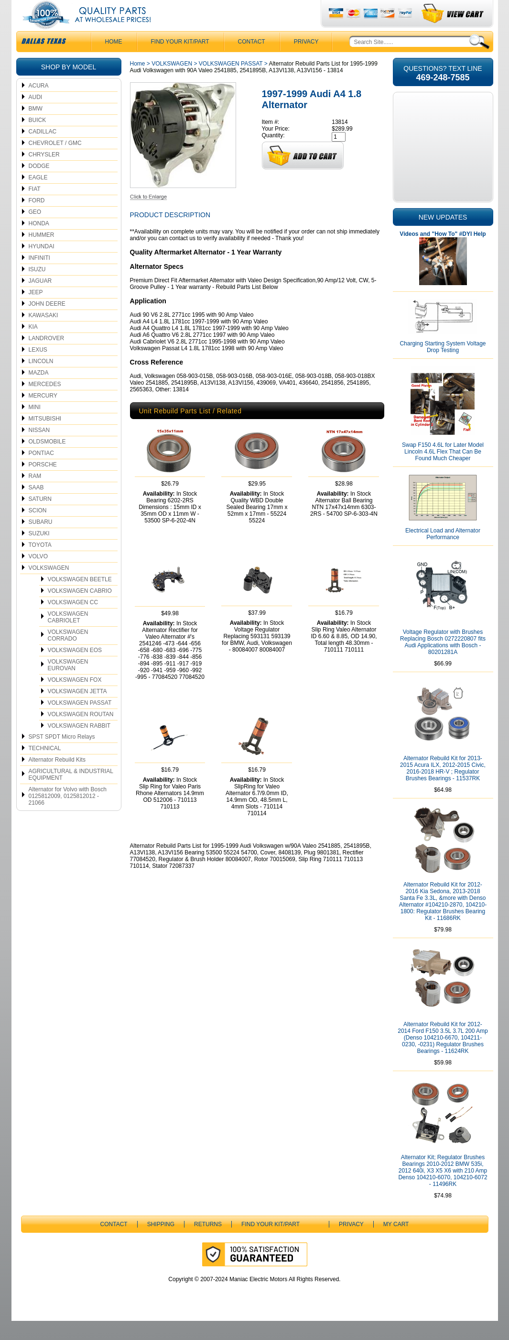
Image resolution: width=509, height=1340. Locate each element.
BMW (36, 127)
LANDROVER (47, 357)
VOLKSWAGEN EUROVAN (68, 684)
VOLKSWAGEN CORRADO (68, 654)
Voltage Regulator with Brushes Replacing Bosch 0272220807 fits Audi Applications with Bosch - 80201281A (443, 661)
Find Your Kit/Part (180, 60)
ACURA (39, 104)
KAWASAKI (43, 334)
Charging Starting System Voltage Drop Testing (443, 366)
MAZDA (39, 391)
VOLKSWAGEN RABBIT (79, 745)
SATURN (40, 518)
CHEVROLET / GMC (55, 162)
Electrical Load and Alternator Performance (442, 553)
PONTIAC (41, 472)
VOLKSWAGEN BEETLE (80, 598)
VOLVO (38, 575)
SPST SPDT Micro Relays (62, 756)
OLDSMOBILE (47, 460)
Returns (208, 1243)
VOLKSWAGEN (49, 587)
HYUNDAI (41, 265)
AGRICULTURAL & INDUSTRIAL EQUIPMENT (71, 793)
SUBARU (41, 541)
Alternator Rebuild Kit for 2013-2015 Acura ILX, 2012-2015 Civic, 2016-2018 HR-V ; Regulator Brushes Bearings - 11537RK (443, 787)
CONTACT (251, 60)
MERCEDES (45, 403)
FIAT (35, 208)
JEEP (36, 311)
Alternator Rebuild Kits (57, 778)
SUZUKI (39, 552)
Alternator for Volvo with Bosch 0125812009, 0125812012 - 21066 (68, 815)
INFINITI (39, 277)
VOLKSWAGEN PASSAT (80, 722)
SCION (38, 529)
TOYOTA (40, 564)
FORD (37, 219)
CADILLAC (43, 150)
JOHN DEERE (47, 323)
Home (137, 82)
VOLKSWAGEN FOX (75, 699)
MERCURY (43, 414)
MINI (35, 426)
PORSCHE (43, 483)
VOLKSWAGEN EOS (75, 669)
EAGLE (38, 196)
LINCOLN (41, 380)
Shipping (160, 1243)
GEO (35, 231)
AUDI (36, 116)
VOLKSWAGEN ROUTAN (81, 733)
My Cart (396, 1243)
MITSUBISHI (45, 437)
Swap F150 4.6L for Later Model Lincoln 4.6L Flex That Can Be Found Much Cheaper (443, 471)
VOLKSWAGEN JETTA (77, 710)
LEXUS (38, 368)
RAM (35, 495)
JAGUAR (40, 300)
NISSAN (39, 449)
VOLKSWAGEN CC (73, 621)
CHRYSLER (44, 173)
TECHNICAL (45, 767)
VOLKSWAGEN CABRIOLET (68, 636)
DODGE (39, 185)
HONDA (39, 242)
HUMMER (41, 254)
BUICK (37, 139)
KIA (33, 346)
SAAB (36, 506)
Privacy (306, 60)
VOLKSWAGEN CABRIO (80, 610)
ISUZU (37, 288)
